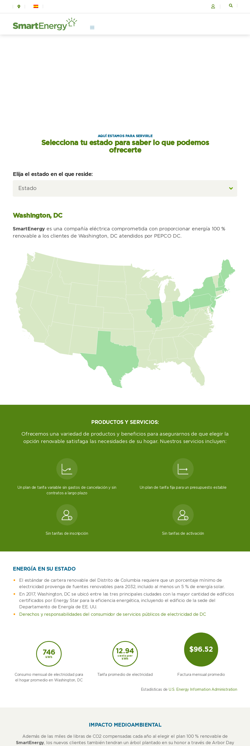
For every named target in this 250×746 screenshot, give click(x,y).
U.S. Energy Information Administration (203, 690)
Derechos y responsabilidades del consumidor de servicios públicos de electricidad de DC (112, 614)
